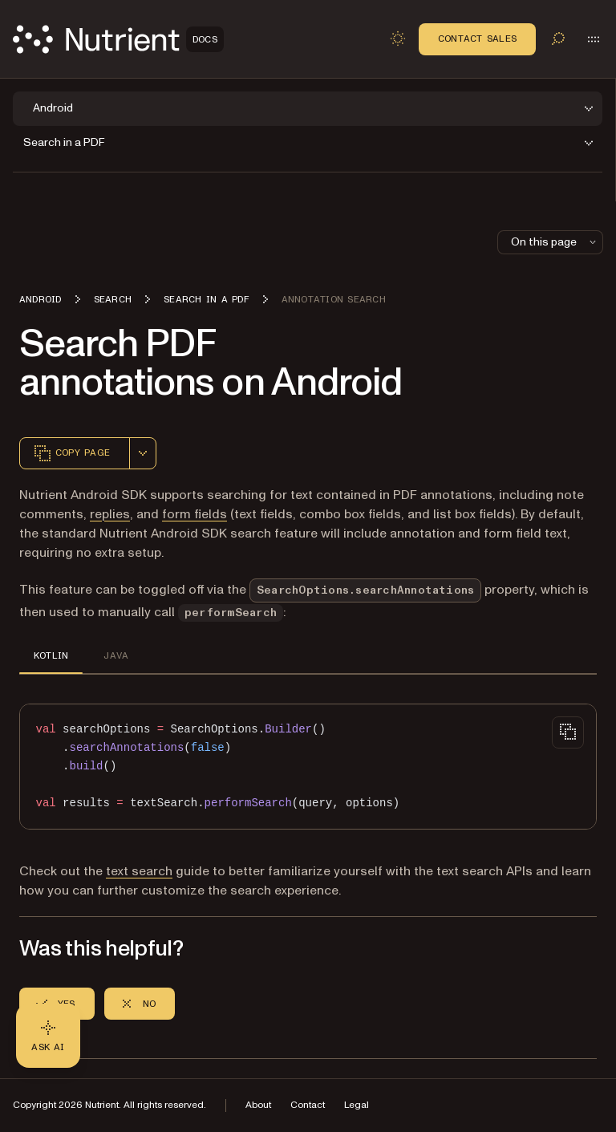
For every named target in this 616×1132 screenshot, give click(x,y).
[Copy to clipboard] (568, 732)
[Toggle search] (558, 38)
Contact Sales (477, 38)
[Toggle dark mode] (397, 38)
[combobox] (142, 453)
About (258, 1105)
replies (110, 514)
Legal (356, 1105)
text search (139, 871)
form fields (194, 514)
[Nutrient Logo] (118, 39)
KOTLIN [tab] (51, 655)
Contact (307, 1105)
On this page (555, 242)
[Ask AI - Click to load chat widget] (48, 1036)
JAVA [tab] (115, 655)
